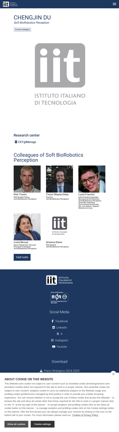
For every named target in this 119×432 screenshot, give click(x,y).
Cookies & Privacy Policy (85, 415)
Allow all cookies (16, 424)
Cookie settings (42, 424)
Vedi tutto (22, 257)
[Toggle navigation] (114, 4)
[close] (113, 374)
